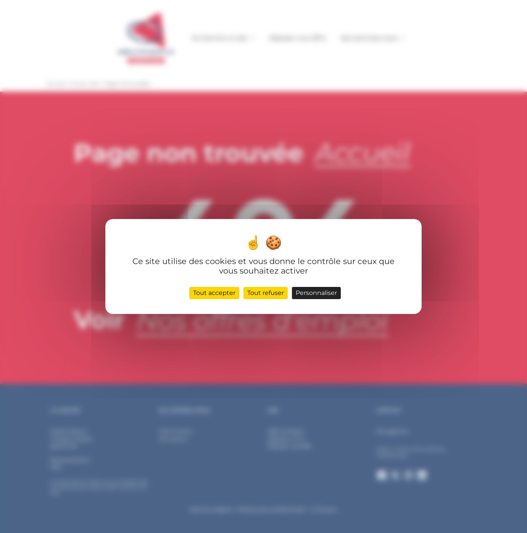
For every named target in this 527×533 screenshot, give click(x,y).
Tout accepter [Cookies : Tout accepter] (214, 292)
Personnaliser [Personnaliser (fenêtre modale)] (316, 292)
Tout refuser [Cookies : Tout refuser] (265, 292)
